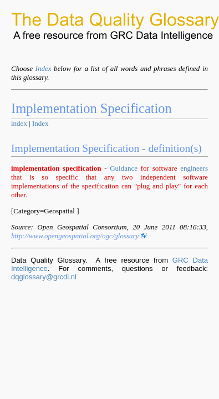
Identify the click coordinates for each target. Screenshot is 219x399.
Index (43, 68)
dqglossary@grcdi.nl (44, 277)
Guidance (123, 168)
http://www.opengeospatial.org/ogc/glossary (78, 236)
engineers (194, 168)
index (19, 123)
